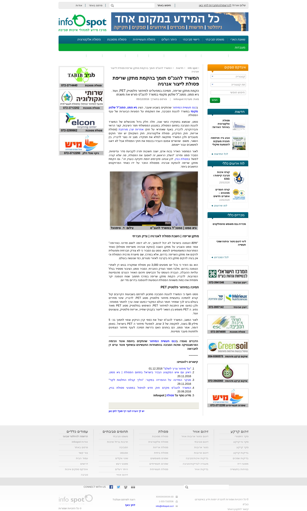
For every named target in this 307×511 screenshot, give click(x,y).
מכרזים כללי (236, 215)
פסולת (156, 55)
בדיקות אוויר (201, 469)
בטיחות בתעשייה (239, 469)
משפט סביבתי (215, 39)
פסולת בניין (181, 158)
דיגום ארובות (201, 452)
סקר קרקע (242, 447)
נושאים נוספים (73, 55)
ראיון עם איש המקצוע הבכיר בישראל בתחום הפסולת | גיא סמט (150, 372)
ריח (143, 55)
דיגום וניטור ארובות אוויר (194, 436)
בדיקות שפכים (240, 458)
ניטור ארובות (201, 447)
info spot (192, 68)
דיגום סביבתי (201, 441)
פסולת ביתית (161, 452)
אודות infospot (80, 441)
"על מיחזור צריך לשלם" (177, 368)
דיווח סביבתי (114, 55)
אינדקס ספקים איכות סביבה (76, 472)
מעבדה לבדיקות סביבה (195, 463)
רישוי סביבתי (191, 39)
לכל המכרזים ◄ (219, 257)
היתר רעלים (169, 39)
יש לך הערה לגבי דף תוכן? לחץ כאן (126, 411)
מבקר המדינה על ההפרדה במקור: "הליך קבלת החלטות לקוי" (150, 379)
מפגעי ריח (242, 463)
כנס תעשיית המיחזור (184, 107)
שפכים (193, 55)
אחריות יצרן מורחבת (131, 129)
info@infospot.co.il (164, 506)
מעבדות (240, 47)
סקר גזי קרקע (240, 441)
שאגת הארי (237, 39)
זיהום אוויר (238, 55)
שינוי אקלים (121, 458)
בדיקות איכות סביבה (197, 458)
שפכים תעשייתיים (158, 463)
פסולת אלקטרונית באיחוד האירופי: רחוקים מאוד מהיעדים (221, 127)
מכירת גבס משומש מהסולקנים (229, 224)
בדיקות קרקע (240, 452)
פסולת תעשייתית (144, 39)
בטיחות (94, 55)
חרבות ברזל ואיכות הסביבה (117, 444)
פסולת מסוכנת (116, 39)
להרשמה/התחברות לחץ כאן (215, 5)
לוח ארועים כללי (233, 164)
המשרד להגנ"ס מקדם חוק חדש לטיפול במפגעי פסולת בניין (150, 387)
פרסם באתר (95, 5)
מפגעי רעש (122, 463)
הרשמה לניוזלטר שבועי (75, 436)
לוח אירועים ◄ (219, 205)
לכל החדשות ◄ (219, 153)
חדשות (240, 112)
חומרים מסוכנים (215, 55)
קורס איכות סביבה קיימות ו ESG (221, 175)
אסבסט (124, 452)
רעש (132, 55)
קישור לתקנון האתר (237, 509)
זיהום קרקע (175, 55)
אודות (79, 5)
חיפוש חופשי (237, 92)
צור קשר (83, 452)
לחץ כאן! (130, 505)
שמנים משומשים (159, 458)
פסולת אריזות (160, 447)
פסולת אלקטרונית (89, 39)
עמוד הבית (82, 458)
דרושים (84, 463)
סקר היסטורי (241, 436)
